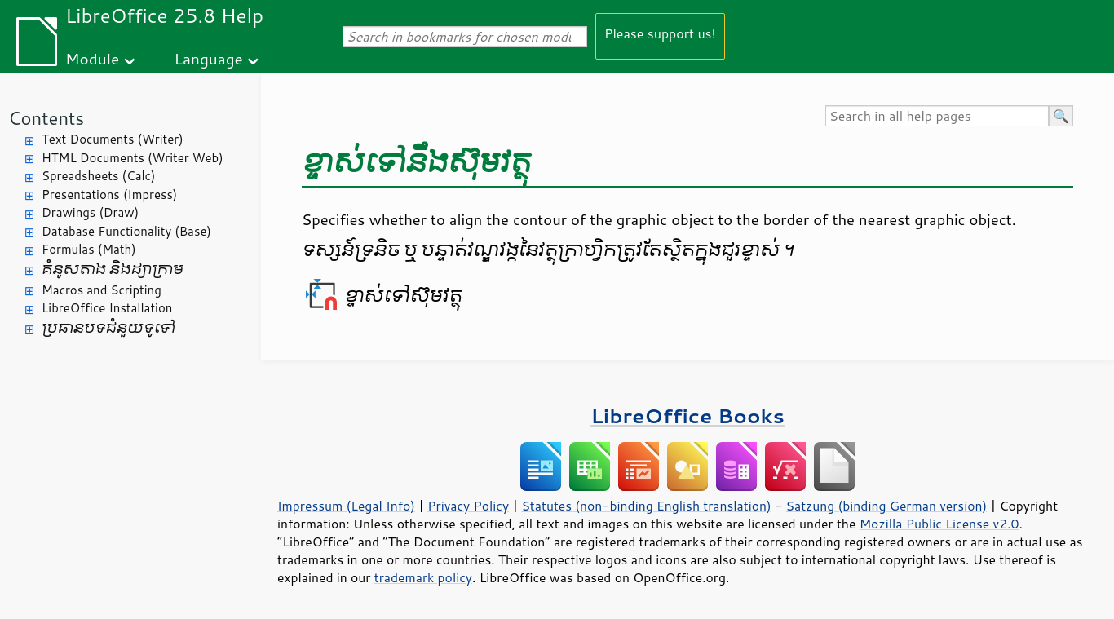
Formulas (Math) (89, 249)
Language (209, 58)
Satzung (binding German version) (887, 506)
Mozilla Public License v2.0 (939, 524)
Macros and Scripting (101, 289)
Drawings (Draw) (90, 212)
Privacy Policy (468, 506)
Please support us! (660, 33)
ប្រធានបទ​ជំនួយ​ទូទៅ (108, 328)
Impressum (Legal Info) (346, 506)
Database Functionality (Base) (126, 231)
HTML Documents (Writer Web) (132, 157)
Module (92, 58)
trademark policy (423, 577)
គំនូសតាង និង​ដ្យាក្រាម (112, 269)
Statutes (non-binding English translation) (646, 506)
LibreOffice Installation (107, 307)
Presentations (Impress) (109, 194)
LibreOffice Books (687, 415)
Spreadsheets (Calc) (98, 175)
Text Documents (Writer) (112, 139)
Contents (46, 117)
